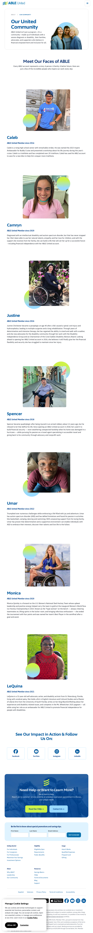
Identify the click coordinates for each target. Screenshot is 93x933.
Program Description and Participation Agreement (48, 916)
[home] (12, 3)
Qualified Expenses (68, 852)
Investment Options (14, 860)
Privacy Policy (41, 892)
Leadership (11, 875)
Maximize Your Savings (15, 857)
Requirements (39, 852)
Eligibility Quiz (39, 849)
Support (37, 883)
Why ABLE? (11, 872)
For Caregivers (12, 852)
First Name (14, 831)
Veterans (30, 892)
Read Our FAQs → (36, 809)
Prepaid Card (66, 855)
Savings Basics (39, 872)
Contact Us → (58, 809)
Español (21, 892)
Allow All (11, 925)
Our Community (12, 877)
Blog (35, 880)
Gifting (64, 857)
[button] (87, 3)
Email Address (53, 831)
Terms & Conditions (56, 892)
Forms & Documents (41, 877)
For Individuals (12, 849)
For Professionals (13, 855)
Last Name (33, 831)
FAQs (36, 875)
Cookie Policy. (32, 918)
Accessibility (70, 892)
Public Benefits (39, 855)
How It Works (66, 849)
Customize (24, 925)
